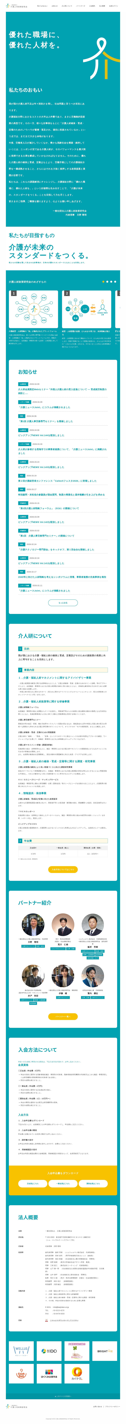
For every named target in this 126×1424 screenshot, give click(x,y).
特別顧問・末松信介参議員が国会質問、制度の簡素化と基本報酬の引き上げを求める (61, 495)
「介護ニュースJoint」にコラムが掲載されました (44, 407)
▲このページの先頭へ (63, 1399)
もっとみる (63, 606)
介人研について (67, 6)
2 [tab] (107, 282)
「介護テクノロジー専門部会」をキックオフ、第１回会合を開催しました (56, 551)
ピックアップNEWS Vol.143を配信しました (41, 467)
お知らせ (55, 6)
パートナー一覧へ (63, 1020)
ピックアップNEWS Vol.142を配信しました (41, 523)
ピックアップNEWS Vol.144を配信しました (41, 435)
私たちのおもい (42, 6)
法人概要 (102, 6)
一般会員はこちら (63, 1186)
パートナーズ (80, 6)
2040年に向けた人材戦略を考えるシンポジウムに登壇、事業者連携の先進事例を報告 (62, 579)
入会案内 (92, 6)
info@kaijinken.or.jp (61, 1310)
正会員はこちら (33, 1186)
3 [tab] (111, 282)
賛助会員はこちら (93, 1186)
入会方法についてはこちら (63, 873)
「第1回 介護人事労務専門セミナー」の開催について (46, 537)
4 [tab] (115, 282)
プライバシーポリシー (112, 1409)
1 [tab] (103, 282)
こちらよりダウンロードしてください (64, 1323)
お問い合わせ (97, 1409)
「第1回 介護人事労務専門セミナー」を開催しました (45, 421)
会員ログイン (113, 6)
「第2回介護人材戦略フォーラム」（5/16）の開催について (48, 509)
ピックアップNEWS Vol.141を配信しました (41, 565)
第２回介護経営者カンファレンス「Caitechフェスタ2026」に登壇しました (57, 481)
